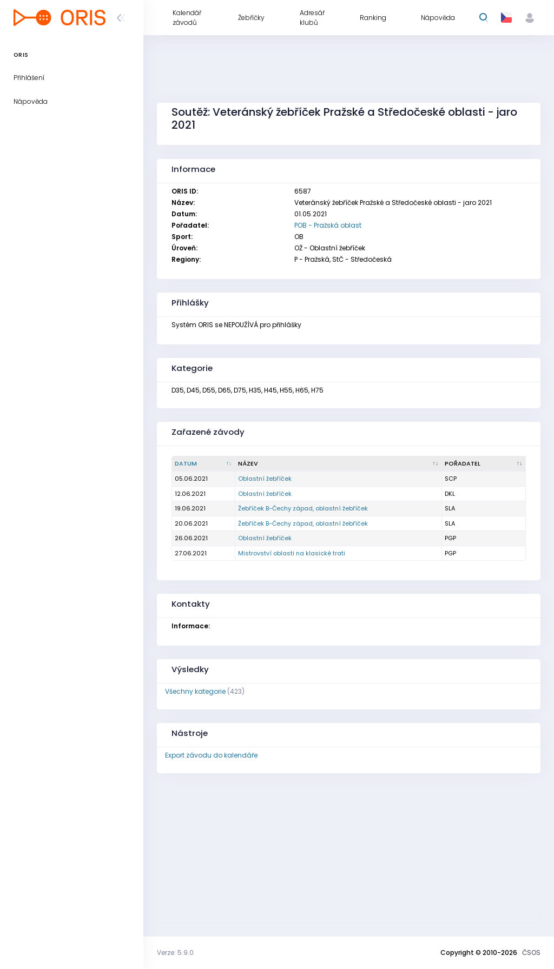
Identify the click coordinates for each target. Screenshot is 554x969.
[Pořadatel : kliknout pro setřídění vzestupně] (484, 464)
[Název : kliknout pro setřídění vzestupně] (338, 464)
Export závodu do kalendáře (211, 755)
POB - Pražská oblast (327, 225)
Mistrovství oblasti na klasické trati (291, 553)
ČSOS (531, 952)
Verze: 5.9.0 (175, 952)
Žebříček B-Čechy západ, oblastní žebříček (303, 508)
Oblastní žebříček (265, 478)
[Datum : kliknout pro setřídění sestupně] (203, 464)
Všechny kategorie (195, 691)
